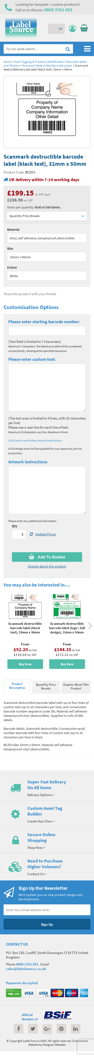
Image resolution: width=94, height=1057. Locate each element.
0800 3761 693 (58, 9)
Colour (12, 267)
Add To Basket (47, 557)
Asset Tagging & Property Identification (39, 61)
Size (10, 248)
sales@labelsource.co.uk (26, 968)
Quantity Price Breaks (47, 216)
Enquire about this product (47, 566)
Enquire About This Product (76, 686)
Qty (14, 526)
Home (7, 61)
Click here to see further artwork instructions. (35, 440)
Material (13, 229)
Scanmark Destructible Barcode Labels (47, 65)
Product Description (17, 685)
